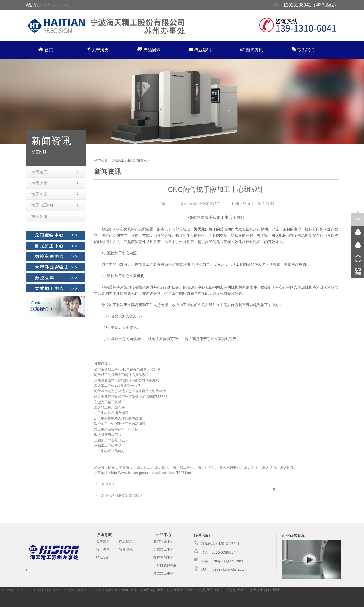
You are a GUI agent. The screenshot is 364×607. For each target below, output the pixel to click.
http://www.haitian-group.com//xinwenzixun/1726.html (151, 473)
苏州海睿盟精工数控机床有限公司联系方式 (126, 380)
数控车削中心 (163, 558)
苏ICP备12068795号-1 (123, 590)
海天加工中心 (43, 205)
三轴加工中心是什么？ (111, 440)
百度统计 (273, 590)
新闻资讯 (251, 49)
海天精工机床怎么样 (109, 407)
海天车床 (39, 194)
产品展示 (148, 49)
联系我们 (303, 49)
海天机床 (39, 183)
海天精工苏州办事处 (54, 5)
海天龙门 (269, 467)
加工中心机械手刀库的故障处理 (118, 418)
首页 (45, 49)
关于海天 (97, 49)
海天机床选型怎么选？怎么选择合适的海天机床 (130, 391)
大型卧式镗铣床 (165, 565)
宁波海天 (126, 467)
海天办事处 (206, 467)
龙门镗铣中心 (163, 542)
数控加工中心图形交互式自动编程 (119, 424)
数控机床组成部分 (107, 435)
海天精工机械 (121, 161)
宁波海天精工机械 (107, 402)
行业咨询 (200, 49)
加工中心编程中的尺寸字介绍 (116, 429)
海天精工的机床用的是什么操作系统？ (123, 375)
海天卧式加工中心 (186, 590)
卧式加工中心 (163, 550)
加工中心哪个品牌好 (109, 451)
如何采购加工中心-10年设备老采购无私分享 (127, 369)
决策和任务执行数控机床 (124, 495)
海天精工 (39, 172)
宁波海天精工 (209, 204)
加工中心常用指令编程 (111, 413)
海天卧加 (39, 216)
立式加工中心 (163, 573)
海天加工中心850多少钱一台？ (117, 386)
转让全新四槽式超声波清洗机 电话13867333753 (130, 397)
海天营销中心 (229, 467)
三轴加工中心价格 (107, 446)
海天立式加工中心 (216, 590)
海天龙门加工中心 (156, 590)
